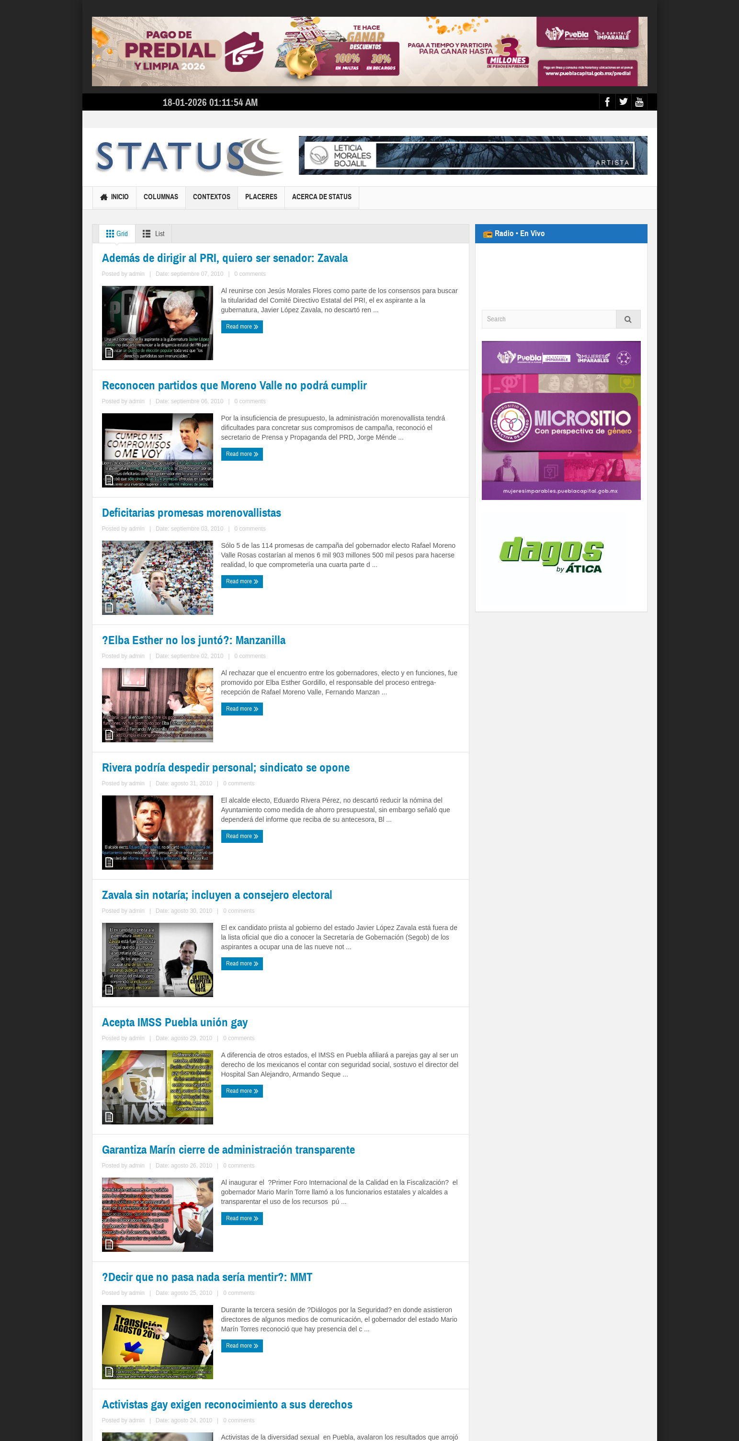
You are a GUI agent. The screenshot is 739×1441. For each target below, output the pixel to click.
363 (161, 1346)
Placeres (261, 201)
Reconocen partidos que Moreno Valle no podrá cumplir (374, 384)
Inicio (114, 198)
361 (127, 1346)
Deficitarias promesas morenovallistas (168, 600)
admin (171, 432)
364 (178, 1346)
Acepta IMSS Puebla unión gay (154, 1031)
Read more (120, 449)
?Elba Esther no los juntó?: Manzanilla (357, 599)
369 (265, 1346)
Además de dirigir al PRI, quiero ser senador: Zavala (179, 385)
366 (213, 1346)
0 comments (197, 432)
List (151, 233)
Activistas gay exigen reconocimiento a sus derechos (366, 1257)
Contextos (212, 201)
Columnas (160, 201)
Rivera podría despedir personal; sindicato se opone (181, 816)
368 (247, 1346)
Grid (115, 233)
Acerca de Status (322, 201)
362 (144, 1346)
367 (230, 1346)
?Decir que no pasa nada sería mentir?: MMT (180, 1252)
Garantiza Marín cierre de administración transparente (361, 1036)
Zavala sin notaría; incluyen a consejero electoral (360, 815)
